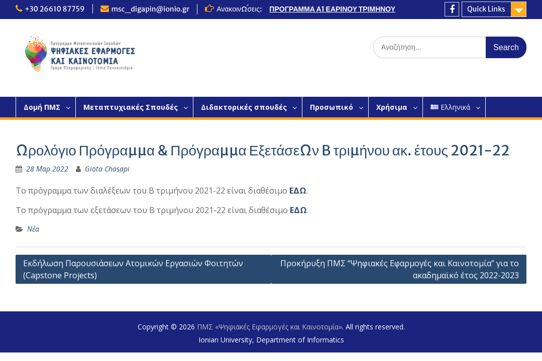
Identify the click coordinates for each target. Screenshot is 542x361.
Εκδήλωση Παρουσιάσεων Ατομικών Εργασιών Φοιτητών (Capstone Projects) (133, 269)
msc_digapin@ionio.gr (151, 9)
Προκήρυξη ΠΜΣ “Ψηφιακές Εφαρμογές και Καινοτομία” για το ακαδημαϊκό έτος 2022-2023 (399, 269)
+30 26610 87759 (54, 9)
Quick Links (486, 9)
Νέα (33, 229)
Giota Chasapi (107, 168)
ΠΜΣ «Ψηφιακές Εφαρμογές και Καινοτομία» (269, 326)
